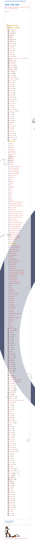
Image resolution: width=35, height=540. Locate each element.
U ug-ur (10, 458)
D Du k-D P (11, 82)
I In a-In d (10, 334)
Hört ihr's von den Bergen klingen (16, 217)
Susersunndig (12, 315)
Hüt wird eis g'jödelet (13, 279)
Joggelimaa (12, 289)
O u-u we (10, 409)
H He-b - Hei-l (11, 133)
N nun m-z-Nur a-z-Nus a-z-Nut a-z (15, 400)
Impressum (11, 538)
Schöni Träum (12, 311)
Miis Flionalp (12, 300)
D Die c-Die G (11, 73)
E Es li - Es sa (11, 103)
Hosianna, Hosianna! (13, 239)
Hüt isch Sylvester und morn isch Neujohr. (17, 274)
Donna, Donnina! (13, 175)
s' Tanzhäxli (12, 309)
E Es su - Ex (11, 107)
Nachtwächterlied (13, 306)
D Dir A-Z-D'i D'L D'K (12, 79)
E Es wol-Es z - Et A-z (12, 111)
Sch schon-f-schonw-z (13, 451)
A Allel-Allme (11, 33)
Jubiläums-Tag (12, 291)
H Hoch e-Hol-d (11, 139)
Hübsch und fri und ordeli (14, 251)
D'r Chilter (11, 162)
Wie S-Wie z (11, 498)
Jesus (10, 351)
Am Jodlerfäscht (12, 151)
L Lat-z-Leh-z (11, 364)
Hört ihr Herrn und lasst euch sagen (16, 213)
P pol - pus (11, 415)
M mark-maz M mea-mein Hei (14, 379)
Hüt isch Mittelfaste (13, 262)
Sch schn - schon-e (12, 449)
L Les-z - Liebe (11, 368)
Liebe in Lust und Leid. (14, 294)
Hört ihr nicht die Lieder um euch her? (16, 215)
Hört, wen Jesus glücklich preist (15, 226)
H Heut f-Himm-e (12, 137)
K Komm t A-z (11, 357)
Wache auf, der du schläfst (14, 317)
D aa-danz (11, 54)
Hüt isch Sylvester (13, 266)
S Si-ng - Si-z (11, 430)
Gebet (11, 188)
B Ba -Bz (10, 47)
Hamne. (11, 198)
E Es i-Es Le (11, 101)
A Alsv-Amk (11, 35)
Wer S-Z (10, 490)
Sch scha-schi (11, 445)
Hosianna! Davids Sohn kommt (15, 230)
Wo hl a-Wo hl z (12, 507)
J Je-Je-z (10, 343)
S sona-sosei (11, 436)
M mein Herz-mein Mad (13, 381)
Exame (11, 179)
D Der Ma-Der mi (12, 67)
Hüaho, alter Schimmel (14, 249)
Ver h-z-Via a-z (11, 464)
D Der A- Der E (11, 62)
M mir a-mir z (11, 385)
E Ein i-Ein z (11, 90)
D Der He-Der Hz (12, 65)
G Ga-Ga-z (11, 118)
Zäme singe (12, 326)
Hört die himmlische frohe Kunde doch (16, 205)
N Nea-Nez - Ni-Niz (12, 396)
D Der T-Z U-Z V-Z (12, 69)
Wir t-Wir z (11, 504)
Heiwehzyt (11, 200)
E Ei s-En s (11, 84)
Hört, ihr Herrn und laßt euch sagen (16, 222)
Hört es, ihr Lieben (13, 207)
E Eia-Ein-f (11, 86)
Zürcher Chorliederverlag (14, 7)
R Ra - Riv (10, 419)
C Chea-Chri (11, 50)
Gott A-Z (10, 128)
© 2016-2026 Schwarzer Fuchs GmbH (21, 538)
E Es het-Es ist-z (11, 99)
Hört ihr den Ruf (12, 209)
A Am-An (10, 37)
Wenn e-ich (11, 483)
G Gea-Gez (11, 120)
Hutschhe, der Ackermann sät (15, 281)
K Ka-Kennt (11, 353)
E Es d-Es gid (11, 96)
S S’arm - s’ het (11, 443)
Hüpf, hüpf (11, 257)
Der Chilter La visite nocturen (15, 166)
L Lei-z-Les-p (11, 366)
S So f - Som (11, 434)
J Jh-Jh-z (10, 345)
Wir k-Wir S (11, 502)
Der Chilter (12, 164)
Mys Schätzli (12, 304)
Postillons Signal (12, 308)
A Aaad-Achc (11, 30)
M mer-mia (11, 383)
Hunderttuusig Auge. (13, 255)
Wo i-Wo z (11, 509)
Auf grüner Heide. (13, 153)
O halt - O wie (11, 402)
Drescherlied (12, 177)
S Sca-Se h (11, 426)
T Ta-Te (10, 453)
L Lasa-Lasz (11, 362)
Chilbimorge (12, 158)
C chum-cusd (11, 52)
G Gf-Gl (10, 122)
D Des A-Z (10, 71)
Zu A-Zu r (10, 513)
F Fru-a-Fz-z (11, 116)
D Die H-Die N (11, 75)
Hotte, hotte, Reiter (14, 8)
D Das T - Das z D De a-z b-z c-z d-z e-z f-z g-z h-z (17, 58)
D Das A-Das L (11, 56)
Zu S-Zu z (10, 515)
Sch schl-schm (11, 447)
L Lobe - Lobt (11, 370)
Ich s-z (10, 340)
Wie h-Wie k (11, 494)
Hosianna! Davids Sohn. (14, 232)
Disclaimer (7, 538)
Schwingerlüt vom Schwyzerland (15, 313)
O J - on (10, 404)
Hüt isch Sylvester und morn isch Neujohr (17, 270)
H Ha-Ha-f (11, 131)
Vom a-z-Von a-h (12, 468)
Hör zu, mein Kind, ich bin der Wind (16, 202)
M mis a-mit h (11, 387)
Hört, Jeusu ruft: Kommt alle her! (15, 224)
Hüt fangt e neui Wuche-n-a (15, 260)
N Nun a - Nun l (11, 398)
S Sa (9, 424)
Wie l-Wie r (11, 496)
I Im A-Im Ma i (11, 330)
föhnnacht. (11, 181)
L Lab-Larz (11, 360)
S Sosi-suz (10, 438)
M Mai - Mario (11, 377)
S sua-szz (10, 441)
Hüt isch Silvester (13, 264)
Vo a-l (10, 466)
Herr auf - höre (11, 328)
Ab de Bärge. (12, 149)
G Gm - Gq (11, 124)
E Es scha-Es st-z (12, 105)
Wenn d (10, 481)
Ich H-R (10, 338)
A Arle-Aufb (11, 41)
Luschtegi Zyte (12, 296)
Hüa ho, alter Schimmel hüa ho (15, 247)
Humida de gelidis (13, 253)
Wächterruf (12, 319)
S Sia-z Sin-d (11, 432)
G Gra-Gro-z (11, 126)
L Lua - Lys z (11, 372)
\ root (8, 7)
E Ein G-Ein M (11, 88)
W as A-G (10, 475)
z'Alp (10, 323)
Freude (11, 185)
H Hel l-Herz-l (11, 135)
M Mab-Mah (11, 375)
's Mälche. (11, 143)
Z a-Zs (10, 511)
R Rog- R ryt (11, 421)
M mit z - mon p (12, 389)
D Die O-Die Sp (11, 77)
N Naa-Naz (11, 394)
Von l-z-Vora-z (11, 470)
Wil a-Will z (11, 500)
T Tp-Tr (10, 455)
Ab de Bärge (12, 147)
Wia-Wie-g (11, 492)
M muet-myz (11, 392)
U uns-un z (11, 460)
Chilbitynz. (11, 160)
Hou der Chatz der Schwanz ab (15, 245)
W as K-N (10, 477)
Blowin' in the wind (13, 156)
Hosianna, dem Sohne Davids (15, 237)
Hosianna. (11, 241)
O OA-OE (10, 406)
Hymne (11, 285)
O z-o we (10, 411)
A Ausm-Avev (11, 45)
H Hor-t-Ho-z (7, 8)
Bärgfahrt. (11, 154)
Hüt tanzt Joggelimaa (13, 277)
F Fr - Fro (10, 114)
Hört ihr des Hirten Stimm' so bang (16, 211)
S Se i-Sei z (11, 428)
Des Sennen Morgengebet (14, 168)
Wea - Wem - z (11, 479)
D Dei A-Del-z (11, 60)
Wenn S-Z (10, 485)
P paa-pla (10, 413)
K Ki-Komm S (11, 355)
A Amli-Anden (11, 39)
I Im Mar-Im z (11, 332)
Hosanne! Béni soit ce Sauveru (15, 228)
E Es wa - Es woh (12, 109)
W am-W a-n (11, 473)
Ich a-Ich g (11, 336)
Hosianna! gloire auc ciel (14, 234)
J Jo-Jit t (10, 347)
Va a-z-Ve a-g (11, 462)
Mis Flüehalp (12, 302)
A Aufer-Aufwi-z (12, 43)
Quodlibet (10, 417)
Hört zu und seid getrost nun (15, 220)
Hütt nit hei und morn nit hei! (15, 283)
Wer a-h (10, 487)
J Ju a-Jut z (11, 349)
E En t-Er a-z (11, 92)
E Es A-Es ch (11, 94)
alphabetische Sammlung (24, 7)
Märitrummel (12, 298)
